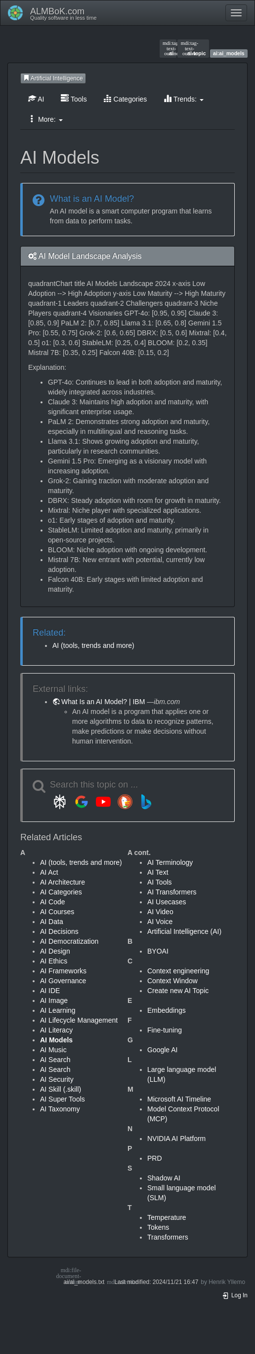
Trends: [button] (183, 99)
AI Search (55, 1060)
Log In (235, 1295)
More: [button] (45, 119)
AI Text (158, 872)
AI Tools (159, 882)
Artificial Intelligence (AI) (184, 931)
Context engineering (178, 971)
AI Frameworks (63, 971)
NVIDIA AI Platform (176, 1138)
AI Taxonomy (60, 1109)
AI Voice (159, 922)
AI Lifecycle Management (79, 1020)
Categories (125, 99)
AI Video (160, 912)
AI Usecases (166, 902)
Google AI (162, 1050)
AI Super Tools (62, 1099)
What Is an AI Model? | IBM (103, 702)
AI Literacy (56, 1030)
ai (168, 48)
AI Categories (61, 892)
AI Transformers (172, 892)
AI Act (49, 872)
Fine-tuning (164, 1030)
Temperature (166, 1217)
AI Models (56, 1040)
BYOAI (158, 951)
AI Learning (58, 1010)
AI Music (53, 1050)
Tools (73, 99)
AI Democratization (69, 941)
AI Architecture (62, 882)
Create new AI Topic (178, 991)
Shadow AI (163, 1178)
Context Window (172, 981)
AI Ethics (53, 961)
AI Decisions (59, 931)
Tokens (158, 1227)
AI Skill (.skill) (60, 1089)
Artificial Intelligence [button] (53, 78)
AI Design (55, 951)
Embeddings (166, 1010)
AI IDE (50, 991)
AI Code (52, 902)
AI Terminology (170, 862)
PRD (154, 1158)
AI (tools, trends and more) (93, 645)
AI (36, 99)
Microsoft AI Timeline (179, 1099)
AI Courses (57, 912)
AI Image (54, 1000)
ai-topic (193, 48)
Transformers (167, 1237)
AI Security (57, 1079)
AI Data (51, 922)
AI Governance (63, 981)
